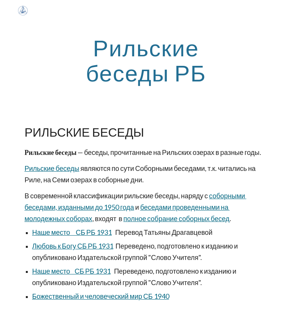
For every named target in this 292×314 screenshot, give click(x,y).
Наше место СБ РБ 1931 (72, 232)
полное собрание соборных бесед (177, 218)
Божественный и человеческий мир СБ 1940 (100, 296)
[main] (146, 60)
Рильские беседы (51, 168)
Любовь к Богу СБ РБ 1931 (72, 246)
